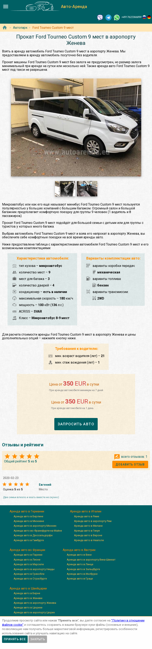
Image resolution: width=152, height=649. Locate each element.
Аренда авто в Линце (80, 564)
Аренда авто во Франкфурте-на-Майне (38, 530)
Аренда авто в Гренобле (29, 573)
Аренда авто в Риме (86, 516)
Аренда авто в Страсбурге (30, 578)
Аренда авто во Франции (27, 550)
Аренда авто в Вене (79, 554)
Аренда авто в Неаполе (89, 540)
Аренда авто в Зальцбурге (83, 569)
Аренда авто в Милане (88, 525)
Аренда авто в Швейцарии (28, 588)
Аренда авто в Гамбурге (29, 540)
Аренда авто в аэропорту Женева (35, 602)
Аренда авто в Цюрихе (28, 607)
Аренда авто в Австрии (79, 550)
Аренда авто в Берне (27, 593)
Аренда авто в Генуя (87, 530)
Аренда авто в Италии (85, 511)
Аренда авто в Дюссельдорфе (33, 535)
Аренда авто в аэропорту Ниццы (34, 569)
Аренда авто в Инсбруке (82, 573)
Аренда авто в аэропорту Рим (93, 521)
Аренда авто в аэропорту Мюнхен (35, 525)
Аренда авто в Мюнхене (29, 521)
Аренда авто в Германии (27, 511)
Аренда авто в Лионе (27, 559)
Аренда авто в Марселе (29, 564)
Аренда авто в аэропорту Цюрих (34, 612)
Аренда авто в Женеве (28, 598)
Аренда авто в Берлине (28, 516)
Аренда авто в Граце (80, 578)
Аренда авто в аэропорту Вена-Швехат (91, 559)
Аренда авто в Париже (28, 554)
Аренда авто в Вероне (88, 535)
